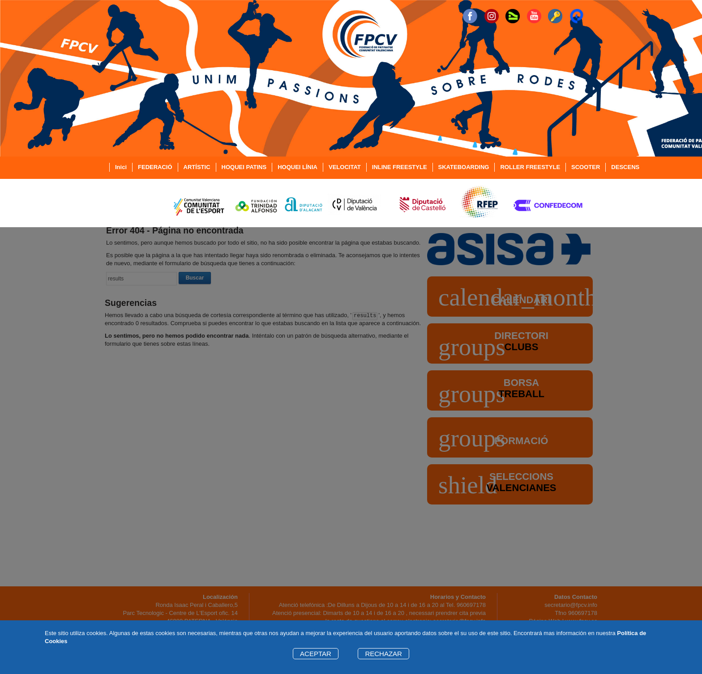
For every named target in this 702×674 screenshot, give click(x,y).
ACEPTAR (315, 653)
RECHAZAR (383, 653)
